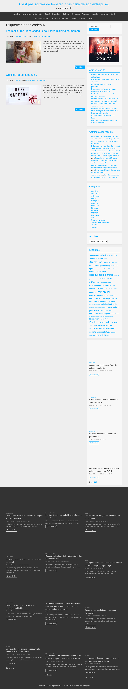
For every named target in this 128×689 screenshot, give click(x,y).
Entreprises (76, 14)
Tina (33, 36)
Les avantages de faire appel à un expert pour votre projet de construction (105, 141)
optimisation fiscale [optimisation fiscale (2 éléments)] (108, 304)
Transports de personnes (59, 18)
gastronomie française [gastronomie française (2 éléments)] (98, 285)
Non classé (95, 215)
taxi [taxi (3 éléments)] (108, 331)
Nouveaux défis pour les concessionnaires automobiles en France (103, 115)
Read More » (80, 67)
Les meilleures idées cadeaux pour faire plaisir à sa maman (43, 30)
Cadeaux (66, 14)
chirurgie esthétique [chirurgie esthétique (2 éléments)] (103, 266)
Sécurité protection (41, 18)
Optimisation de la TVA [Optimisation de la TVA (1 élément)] (94, 304)
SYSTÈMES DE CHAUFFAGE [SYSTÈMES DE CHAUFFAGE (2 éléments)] (102, 328)
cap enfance (95, 175)
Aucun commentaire (43, 36)
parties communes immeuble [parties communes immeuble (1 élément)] (96, 307)
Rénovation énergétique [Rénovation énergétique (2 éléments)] (99, 319)
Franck (28, 80)
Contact (90, 18)
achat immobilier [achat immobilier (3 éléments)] (109, 255)
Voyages (82, 18)
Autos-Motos (37, 14)
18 (90, 677)
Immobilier (94, 14)
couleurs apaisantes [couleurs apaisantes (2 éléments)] (97, 271)
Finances (85, 14)
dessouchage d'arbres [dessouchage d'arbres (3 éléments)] (101, 274)
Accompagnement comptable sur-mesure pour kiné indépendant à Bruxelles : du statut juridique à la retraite (62, 606)
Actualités (16, 14)
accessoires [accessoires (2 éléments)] (94, 255)
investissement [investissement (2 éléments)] (95, 295)
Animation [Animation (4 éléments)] (95, 262)
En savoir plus (11, 530)
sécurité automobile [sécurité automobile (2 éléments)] (97, 332)
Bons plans (56, 14)
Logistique (104, 14)
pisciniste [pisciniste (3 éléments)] (94, 310)
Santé (113, 14)
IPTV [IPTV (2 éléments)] (100, 298)
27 (51, 675)
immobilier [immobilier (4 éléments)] (103, 292)
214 (95, 482)
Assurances (27, 14)
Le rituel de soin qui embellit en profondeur (63, 515)
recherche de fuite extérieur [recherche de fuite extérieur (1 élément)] (95, 316)
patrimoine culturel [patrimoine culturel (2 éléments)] (111, 307)
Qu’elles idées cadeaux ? (21, 74)
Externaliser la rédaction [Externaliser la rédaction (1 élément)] (105, 282)
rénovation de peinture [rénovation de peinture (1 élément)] (108, 316)
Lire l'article (94, 374)
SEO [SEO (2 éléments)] (91, 325)
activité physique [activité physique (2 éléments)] (96, 258)
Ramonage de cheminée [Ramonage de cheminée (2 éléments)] (108, 313)
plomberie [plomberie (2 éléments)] (104, 310)
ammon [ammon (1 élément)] (105, 258)
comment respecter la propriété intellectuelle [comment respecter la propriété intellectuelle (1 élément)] (105, 268)
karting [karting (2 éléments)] (106, 298)
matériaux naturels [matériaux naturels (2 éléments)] (107, 301)
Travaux (73, 18)
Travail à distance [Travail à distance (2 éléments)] (103, 335)
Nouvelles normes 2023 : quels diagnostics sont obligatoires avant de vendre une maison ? (104, 160)
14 (11, 668)
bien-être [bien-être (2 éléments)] (106, 262)
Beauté (47, 14)
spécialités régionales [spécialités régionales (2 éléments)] (103, 325)
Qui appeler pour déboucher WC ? (107, 151)
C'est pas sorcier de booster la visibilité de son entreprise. (64, 4)
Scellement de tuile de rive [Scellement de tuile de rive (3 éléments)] (103, 322)
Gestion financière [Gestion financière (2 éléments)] (104, 288)
